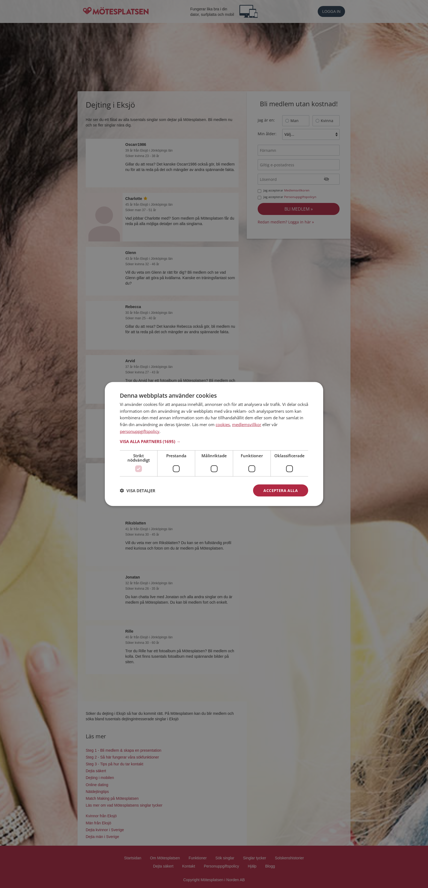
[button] (214, 441)
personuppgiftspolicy (139, 431)
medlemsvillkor (246, 424)
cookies (223, 424)
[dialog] (214, 444)
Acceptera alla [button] (280, 490)
